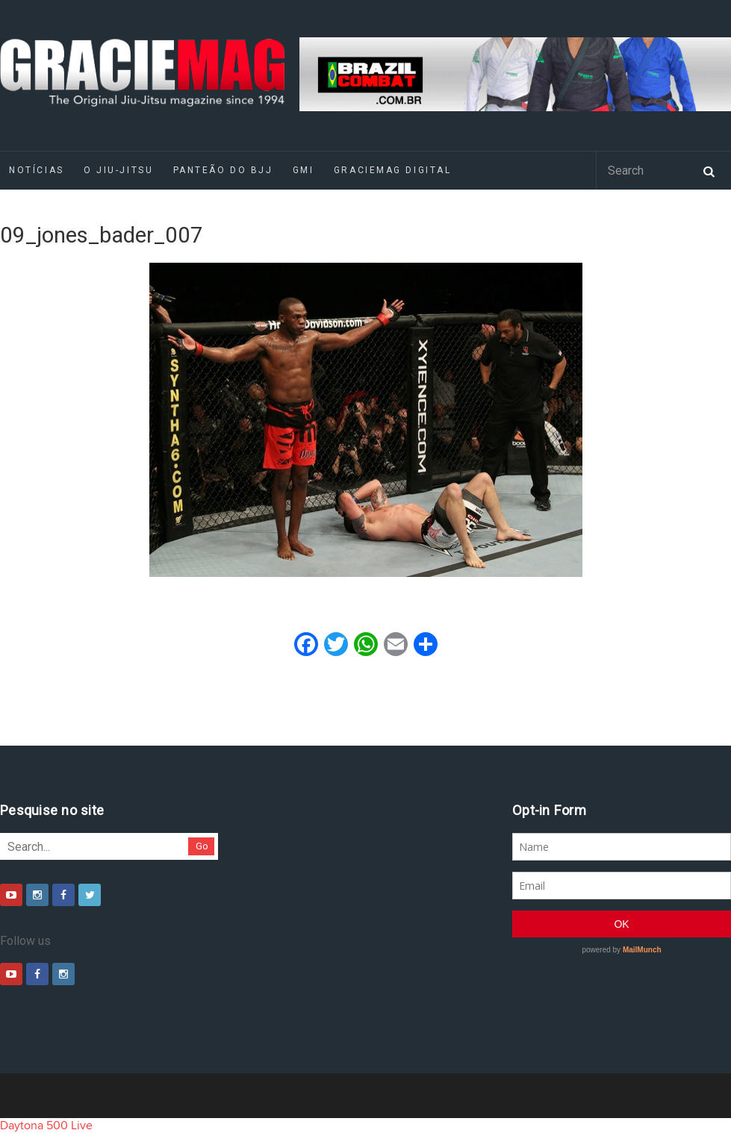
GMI (303, 170)
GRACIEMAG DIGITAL (393, 170)
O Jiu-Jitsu (118, 170)
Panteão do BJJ (223, 170)
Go (202, 846)
